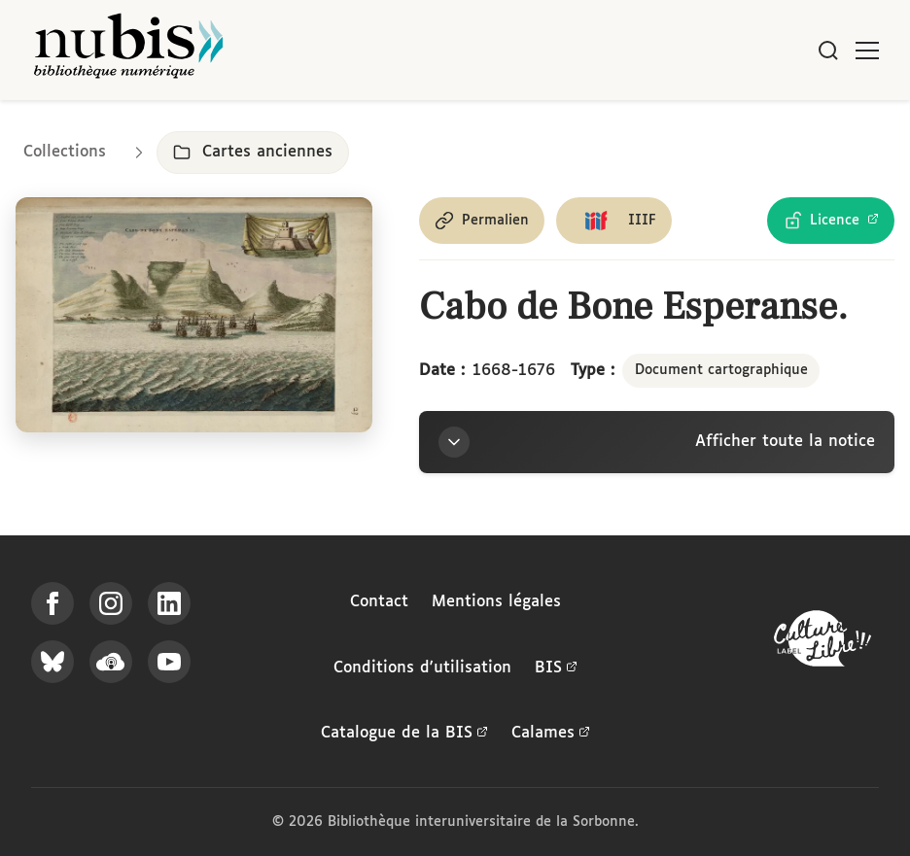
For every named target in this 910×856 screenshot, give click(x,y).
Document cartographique (721, 370)
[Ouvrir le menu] (867, 50)
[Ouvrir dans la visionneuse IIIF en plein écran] (194, 314)
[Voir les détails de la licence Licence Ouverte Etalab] (830, 220)
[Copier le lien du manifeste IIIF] (614, 220)
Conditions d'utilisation (422, 668)
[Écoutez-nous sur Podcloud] (110, 661)
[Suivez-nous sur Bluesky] (52, 661)
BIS (556, 668)
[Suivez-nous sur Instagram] (110, 603)
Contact (379, 602)
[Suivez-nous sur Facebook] (52, 603)
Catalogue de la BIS (404, 733)
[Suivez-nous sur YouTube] (169, 661)
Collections (64, 152)
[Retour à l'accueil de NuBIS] (128, 50)
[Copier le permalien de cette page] (481, 220)
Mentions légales (496, 602)
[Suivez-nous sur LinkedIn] (169, 603)
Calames (550, 733)
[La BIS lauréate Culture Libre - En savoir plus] (822, 642)
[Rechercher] (828, 50)
